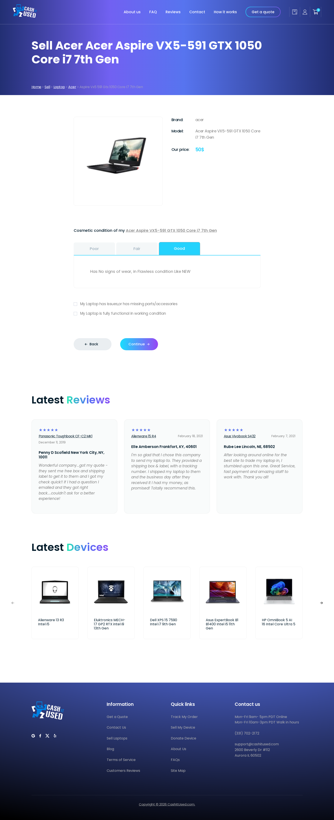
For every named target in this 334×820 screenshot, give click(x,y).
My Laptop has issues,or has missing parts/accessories (167, 304)
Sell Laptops (117, 738)
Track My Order (184, 716)
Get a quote (263, 12)
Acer (72, 86)
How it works (225, 12)
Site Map (178, 770)
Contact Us (116, 727)
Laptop (59, 86)
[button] (321, 603)
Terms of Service (121, 759)
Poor (94, 248)
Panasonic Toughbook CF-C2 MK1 (66, 436)
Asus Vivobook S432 (240, 436)
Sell (47, 86)
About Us (178, 748)
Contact (197, 12)
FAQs (175, 759)
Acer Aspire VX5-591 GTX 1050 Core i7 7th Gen (171, 230)
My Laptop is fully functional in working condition (167, 314)
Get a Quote (117, 716)
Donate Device (183, 738)
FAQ (153, 12)
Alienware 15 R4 (143, 436)
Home (36, 86)
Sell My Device (183, 727)
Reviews (173, 12)
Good (179, 248)
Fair (136, 248)
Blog (110, 748)
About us (132, 12)
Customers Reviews (123, 770)
